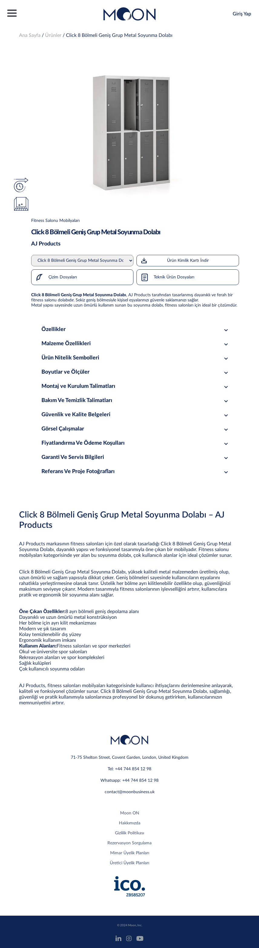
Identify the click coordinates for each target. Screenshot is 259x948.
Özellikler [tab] (135, 329)
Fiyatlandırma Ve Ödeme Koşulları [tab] (135, 443)
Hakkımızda (129, 823)
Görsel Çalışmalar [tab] (135, 429)
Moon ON (129, 813)
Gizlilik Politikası (129, 833)
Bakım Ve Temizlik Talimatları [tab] (135, 400)
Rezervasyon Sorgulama (129, 843)
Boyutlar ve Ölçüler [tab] (135, 372)
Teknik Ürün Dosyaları (165, 277)
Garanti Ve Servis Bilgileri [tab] (135, 457)
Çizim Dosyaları (54, 277)
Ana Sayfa (30, 35)
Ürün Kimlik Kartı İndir (174, 260)
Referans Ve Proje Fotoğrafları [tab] (135, 471)
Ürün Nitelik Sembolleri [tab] (135, 358)
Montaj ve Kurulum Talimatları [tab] (135, 386)
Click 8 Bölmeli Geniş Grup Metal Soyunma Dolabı (119, 35)
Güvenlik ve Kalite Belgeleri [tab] (135, 414)
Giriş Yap (242, 13)
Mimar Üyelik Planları (129, 853)
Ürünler (53, 35)
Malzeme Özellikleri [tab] (135, 343)
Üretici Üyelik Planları (129, 863)
